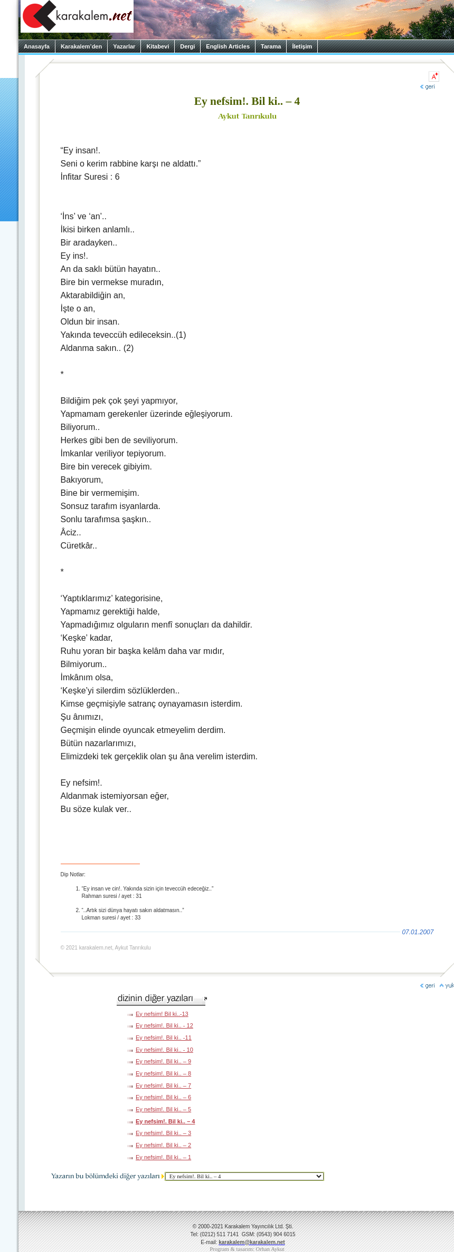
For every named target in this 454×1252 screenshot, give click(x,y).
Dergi (187, 46)
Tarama (271, 46)
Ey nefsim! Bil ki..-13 (162, 1014)
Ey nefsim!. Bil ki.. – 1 (163, 1157)
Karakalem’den (81, 46)
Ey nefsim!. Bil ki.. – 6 (163, 1097)
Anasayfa (37, 46)
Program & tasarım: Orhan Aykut (247, 1249)
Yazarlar (124, 46)
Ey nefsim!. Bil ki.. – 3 (163, 1133)
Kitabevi (157, 46)
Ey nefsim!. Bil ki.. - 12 (164, 1025)
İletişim (302, 46)
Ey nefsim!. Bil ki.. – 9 (163, 1061)
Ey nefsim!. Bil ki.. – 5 (163, 1109)
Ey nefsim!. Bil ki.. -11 (164, 1037)
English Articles (228, 46)
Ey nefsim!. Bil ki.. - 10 (164, 1049)
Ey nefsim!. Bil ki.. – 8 (163, 1073)
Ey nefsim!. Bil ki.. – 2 (163, 1145)
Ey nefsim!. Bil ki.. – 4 (165, 1121)
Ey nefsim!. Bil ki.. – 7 (163, 1085)
